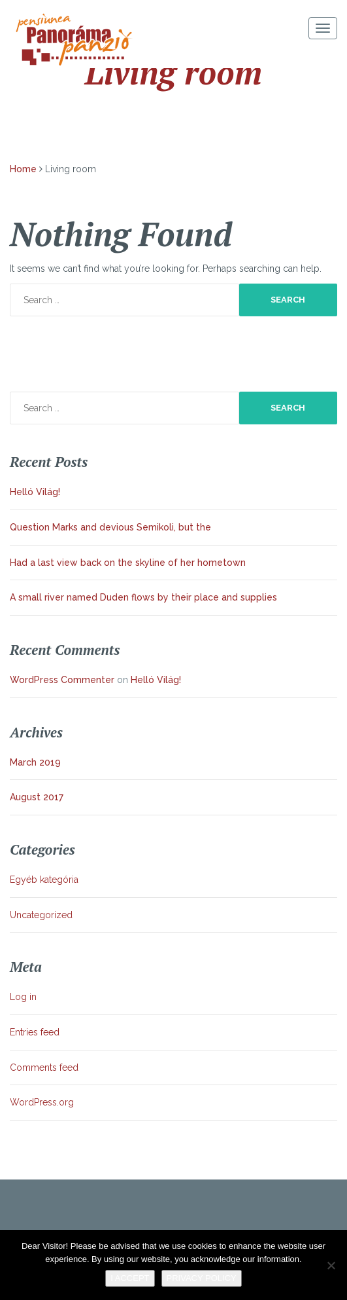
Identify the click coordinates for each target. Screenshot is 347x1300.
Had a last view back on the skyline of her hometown (128, 562)
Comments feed (44, 1067)
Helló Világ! (35, 492)
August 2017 (36, 797)
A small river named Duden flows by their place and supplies (143, 597)
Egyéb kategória (44, 879)
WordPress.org (42, 1102)
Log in (23, 997)
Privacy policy (202, 1278)
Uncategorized (41, 915)
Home (23, 169)
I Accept (129, 1278)
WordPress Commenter (62, 680)
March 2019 (35, 762)
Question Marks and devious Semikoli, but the (110, 527)
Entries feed (34, 1032)
